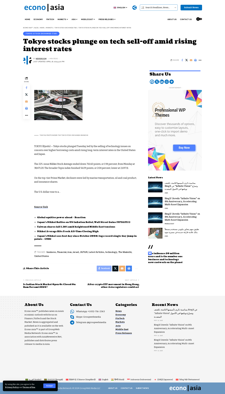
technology (111, 252)
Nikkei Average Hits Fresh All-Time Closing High (68, 231)
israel (76, 252)
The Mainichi (125, 252)
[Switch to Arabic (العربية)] (33, 379)
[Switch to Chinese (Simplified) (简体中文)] (80, 379)
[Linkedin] (162, 81)
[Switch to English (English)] (103, 379)
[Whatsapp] (167, 81)
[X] (157, 81)
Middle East (169, 223)
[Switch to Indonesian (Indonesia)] (139, 379)
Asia (166, 192)
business (51, 252)
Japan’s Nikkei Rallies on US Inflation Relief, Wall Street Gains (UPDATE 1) (83, 222)
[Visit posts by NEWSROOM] (27, 60)
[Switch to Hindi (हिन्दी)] (118, 379)
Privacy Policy (12, 387)
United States (41, 256)
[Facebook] (152, 81)
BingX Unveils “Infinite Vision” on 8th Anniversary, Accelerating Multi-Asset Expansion (182, 201)
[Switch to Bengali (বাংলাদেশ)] (53, 379)
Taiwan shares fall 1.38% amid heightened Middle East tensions (76, 226)
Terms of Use (29, 387)
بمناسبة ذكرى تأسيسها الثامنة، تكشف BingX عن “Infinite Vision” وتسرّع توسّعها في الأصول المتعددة (181, 185)
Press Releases (123, 333)
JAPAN (84, 252)
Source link (41, 207)
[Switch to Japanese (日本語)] (163, 379)
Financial (62, 252)
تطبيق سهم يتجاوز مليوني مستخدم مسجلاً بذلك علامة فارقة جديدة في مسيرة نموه (182, 230)
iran (70, 252)
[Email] (191, 60)
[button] (49, 385)
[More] (134, 7)
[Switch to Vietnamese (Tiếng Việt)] (187, 379)
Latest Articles (96, 252)
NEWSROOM (41, 59)
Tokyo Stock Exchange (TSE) (41, 34)
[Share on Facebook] (182, 60)
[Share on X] (187, 60)
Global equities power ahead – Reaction (61, 217)
